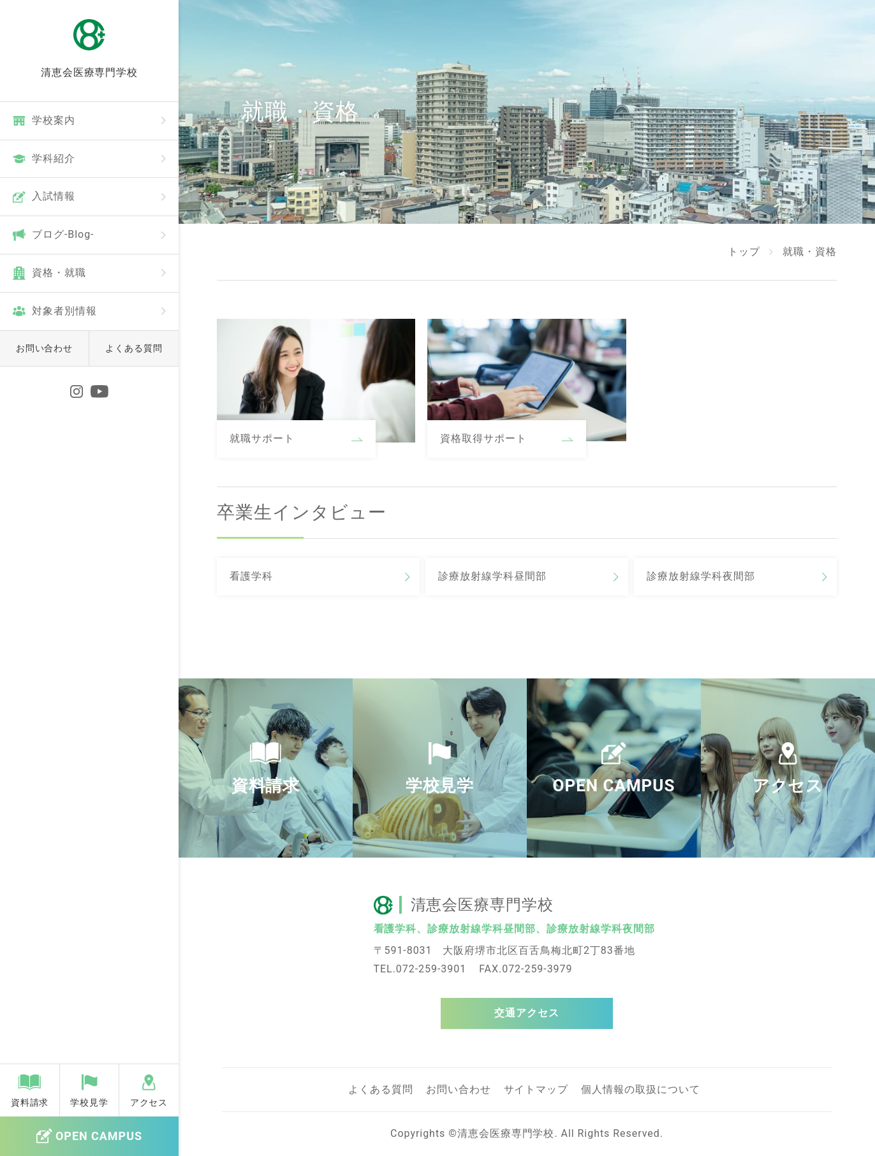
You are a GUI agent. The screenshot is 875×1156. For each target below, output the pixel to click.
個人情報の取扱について (640, 1089)
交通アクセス (526, 1013)
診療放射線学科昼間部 (492, 576)
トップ (744, 251)
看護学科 (251, 576)
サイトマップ (536, 1089)
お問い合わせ (44, 348)
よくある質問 (134, 348)
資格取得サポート (483, 438)
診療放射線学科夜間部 (701, 576)
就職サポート (262, 438)
